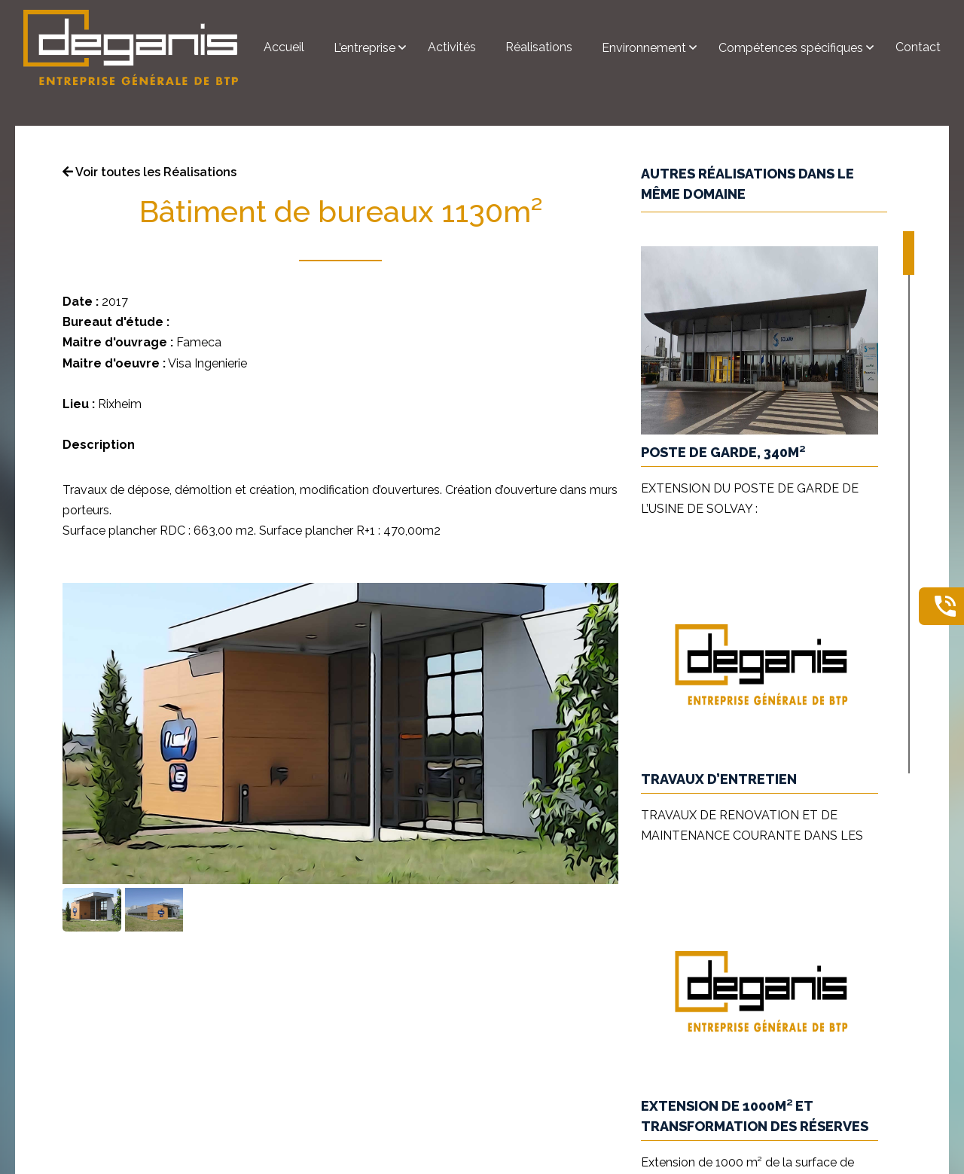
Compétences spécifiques (792, 48)
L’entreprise (366, 48)
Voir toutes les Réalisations (149, 172)
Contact (918, 47)
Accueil (284, 47)
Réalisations (538, 47)
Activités (452, 47)
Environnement (645, 48)
